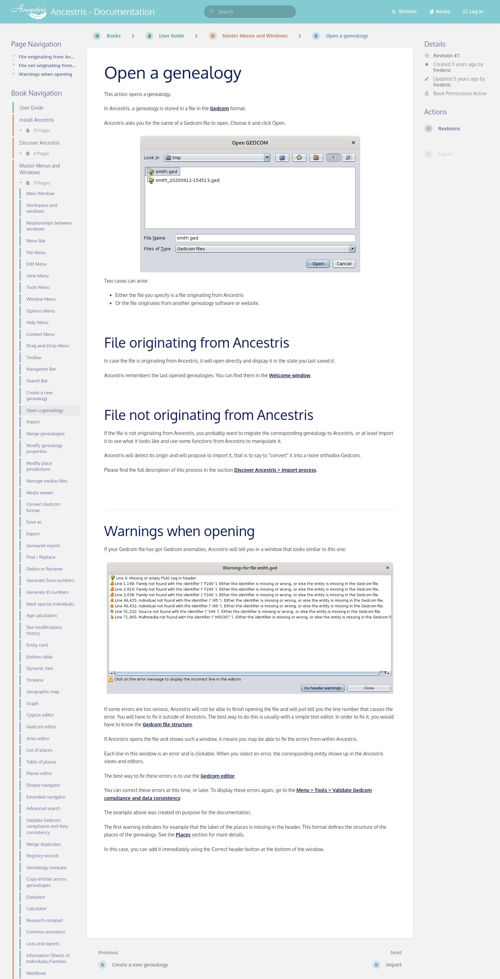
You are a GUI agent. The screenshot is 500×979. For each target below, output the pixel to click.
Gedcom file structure (167, 724)
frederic (442, 70)
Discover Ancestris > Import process (275, 470)
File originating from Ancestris (47, 56)
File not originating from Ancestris (47, 65)
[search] (250, 11)
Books (439, 11)
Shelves (404, 11)
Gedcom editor (218, 776)
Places (183, 835)
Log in (472, 11)
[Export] (456, 154)
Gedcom (219, 108)
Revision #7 (441, 55)
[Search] (211, 12)
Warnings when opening (45, 74)
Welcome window (289, 375)
